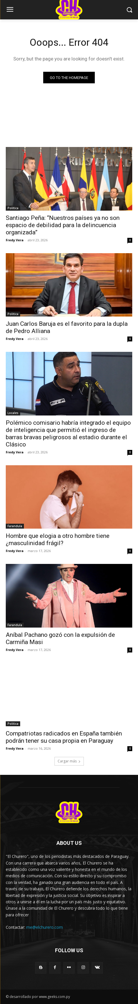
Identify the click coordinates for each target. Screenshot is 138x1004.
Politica (12, 208)
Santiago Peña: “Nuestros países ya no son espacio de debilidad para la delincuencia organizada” (63, 225)
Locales (12, 413)
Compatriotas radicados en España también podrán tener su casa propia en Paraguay (64, 737)
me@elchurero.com (44, 927)
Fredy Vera (15, 240)
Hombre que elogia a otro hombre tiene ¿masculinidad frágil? (57, 539)
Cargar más (69, 761)
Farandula (14, 526)
